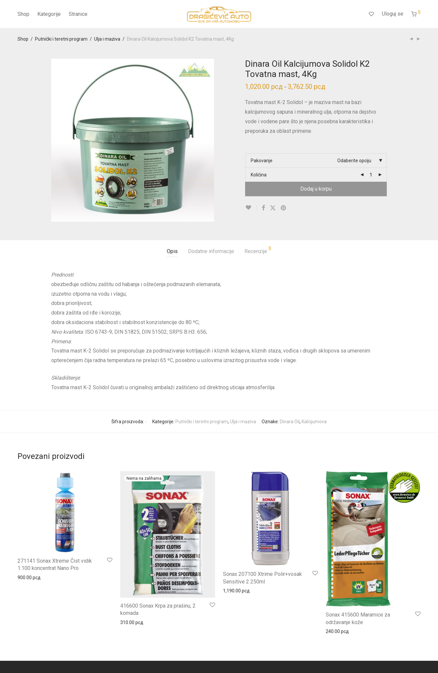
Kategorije (49, 14)
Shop (23, 14)
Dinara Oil (290, 421)
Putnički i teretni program (61, 39)
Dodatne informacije (211, 251)
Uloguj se (392, 14)
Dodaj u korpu (316, 189)
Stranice (78, 14)
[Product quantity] (371, 175)
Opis (172, 251)
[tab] (172, 251)
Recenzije (257, 250)
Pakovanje (262, 160)
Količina (259, 174)
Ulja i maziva (107, 39)
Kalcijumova (314, 421)
